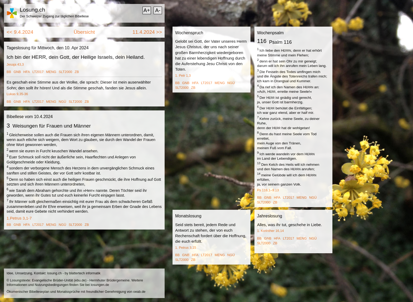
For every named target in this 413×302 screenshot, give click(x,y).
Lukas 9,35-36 (17, 94)
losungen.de (100, 285)
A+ (146, 10)
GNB (17, 72)
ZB (77, 72)
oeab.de (139, 292)
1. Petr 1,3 (183, 75)
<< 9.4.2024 (20, 32)
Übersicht (84, 32)
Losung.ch (32, 10)
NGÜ (62, 102)
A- (157, 10)
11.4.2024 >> (147, 32)
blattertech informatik (85, 273)
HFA (26, 72)
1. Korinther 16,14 (270, 231)
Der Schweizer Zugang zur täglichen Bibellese (54, 16)
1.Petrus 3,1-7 (19, 218)
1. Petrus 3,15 (185, 248)
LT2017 (37, 72)
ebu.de (80, 280)
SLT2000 (65, 72)
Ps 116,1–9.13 (268, 190)
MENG (51, 72)
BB (9, 72)
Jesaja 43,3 (15, 64)
